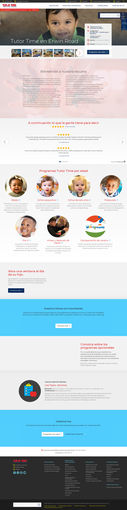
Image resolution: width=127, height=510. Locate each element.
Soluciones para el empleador (100, 1)
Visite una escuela (91, 467)
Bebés (67, 464)
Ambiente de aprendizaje (51, 471)
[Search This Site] (27, 505)
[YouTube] (24, 472)
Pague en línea (71, 1)
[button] (60, 161)
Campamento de (95, 240)
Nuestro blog (118, 5)
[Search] (119, 15)
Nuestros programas (72, 5)
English (116, 1)
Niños (47, 200)
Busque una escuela (91, 464)
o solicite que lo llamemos (74, 434)
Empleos (83, 1)
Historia (108, 476)
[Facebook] (14, 472)
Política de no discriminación (97, 505)
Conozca (16, 290)
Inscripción (89, 476)
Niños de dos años (70, 469)
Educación (53, 5)
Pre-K (66, 475)
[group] (16, 53)
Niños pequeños (69, 467)
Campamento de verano (72, 490)
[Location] (109, 15)
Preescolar (68, 473)
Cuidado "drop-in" (70, 485)
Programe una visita (21, 1)
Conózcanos (102, 5)
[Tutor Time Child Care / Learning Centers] (8, 5)
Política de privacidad (65, 505)
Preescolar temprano (71, 471)
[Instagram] (18, 472)
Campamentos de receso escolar (72, 488)
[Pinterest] (21, 472)
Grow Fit (67, 495)
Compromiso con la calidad (52, 469)
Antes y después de (58, 241)
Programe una (52, 434)
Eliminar (34, 10)
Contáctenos (94, 37)
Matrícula (88, 474)
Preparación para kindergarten (70, 478)
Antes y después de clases (72, 483)
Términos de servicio (80, 505)
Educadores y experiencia (51, 467)
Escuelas (89, 5)
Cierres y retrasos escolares (93, 481)
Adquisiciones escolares (113, 469)
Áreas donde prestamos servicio (53, 507)
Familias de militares (91, 479)
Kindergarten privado (71, 481)
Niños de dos (79, 200)
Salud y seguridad (91, 469)
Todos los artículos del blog (114, 487)
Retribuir (108, 474)
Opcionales (68, 493)
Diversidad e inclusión (112, 464)
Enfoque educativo (49, 464)
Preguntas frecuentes (112, 479)
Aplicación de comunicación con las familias (94, 471)
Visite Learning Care (50, 505)
